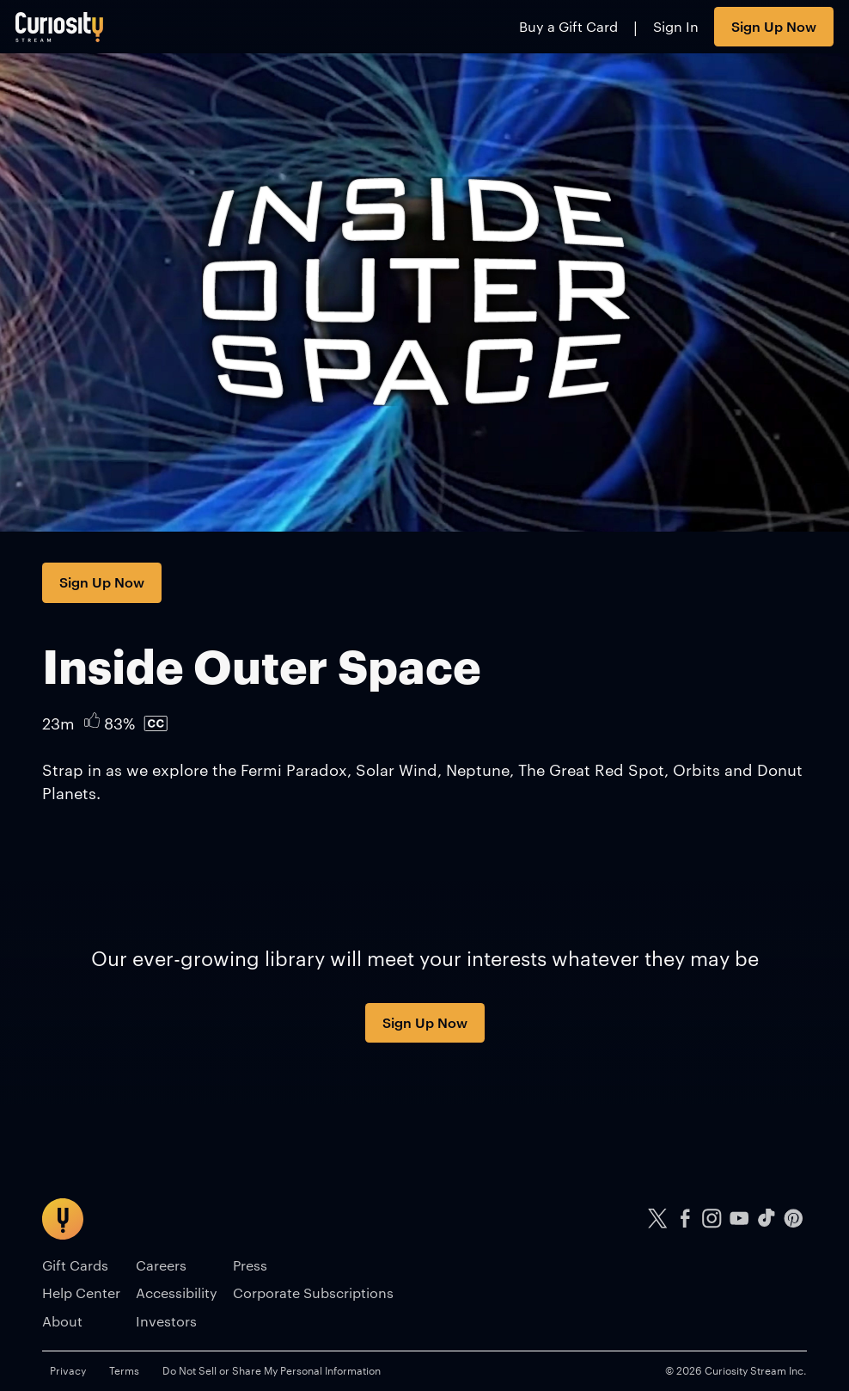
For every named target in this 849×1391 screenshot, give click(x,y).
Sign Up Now (773, 25)
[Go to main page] (59, 26)
